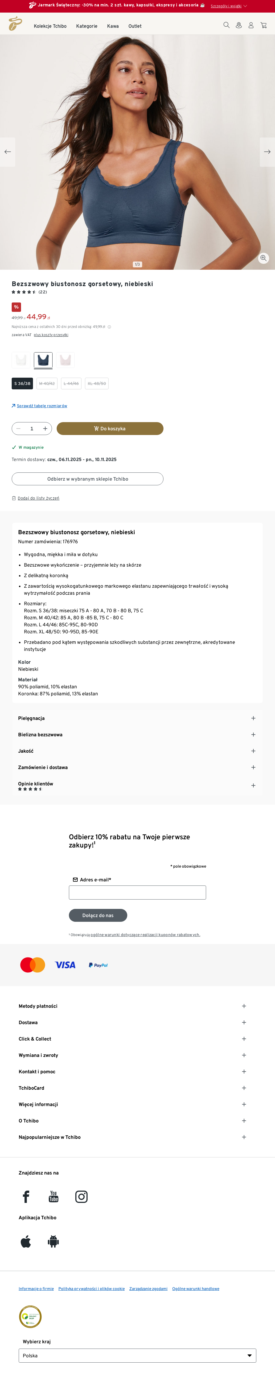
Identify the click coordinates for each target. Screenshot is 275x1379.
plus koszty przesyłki (51, 335)
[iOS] (26, 1244)
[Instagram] (81, 1199)
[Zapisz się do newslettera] (98, 915)
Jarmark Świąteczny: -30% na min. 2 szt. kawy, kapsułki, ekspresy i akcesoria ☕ (121, 5)
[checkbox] (21, 360)
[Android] (53, 1244)
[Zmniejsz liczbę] (18, 428)
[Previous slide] (7, 152)
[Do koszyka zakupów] (264, 28)
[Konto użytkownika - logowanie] (251, 29)
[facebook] (26, 1199)
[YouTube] (53, 1199)
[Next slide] (267, 152)
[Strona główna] (15, 23)
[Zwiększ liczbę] (45, 428)
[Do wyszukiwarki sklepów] (238, 29)
